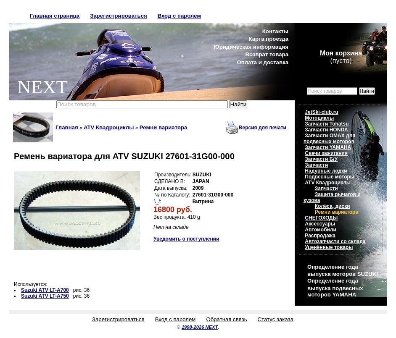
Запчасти (316, 165)
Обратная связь (226, 319)
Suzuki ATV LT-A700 (45, 290)
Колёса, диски (332, 206)
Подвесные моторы (329, 177)
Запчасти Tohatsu (326, 124)
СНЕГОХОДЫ (321, 218)
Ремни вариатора (163, 127)
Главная (66, 127)
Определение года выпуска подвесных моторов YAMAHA (335, 287)
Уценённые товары (329, 247)
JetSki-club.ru (321, 112)
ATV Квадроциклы (109, 127)
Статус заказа (275, 319)
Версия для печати (262, 128)
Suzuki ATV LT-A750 (45, 296)
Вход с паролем (179, 16)
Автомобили (320, 230)
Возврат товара (266, 54)
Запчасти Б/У (321, 159)
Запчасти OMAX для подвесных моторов (329, 138)
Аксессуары (320, 224)
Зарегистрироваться (118, 16)
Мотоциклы (319, 118)
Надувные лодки (326, 171)
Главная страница (54, 16)
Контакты (275, 31)
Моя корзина (341, 53)
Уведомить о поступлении (186, 239)
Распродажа (320, 235)
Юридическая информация (251, 47)
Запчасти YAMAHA (328, 147)
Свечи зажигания (326, 153)
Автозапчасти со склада (335, 241)
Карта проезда (268, 39)
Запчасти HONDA (326, 130)
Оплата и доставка (262, 62)
